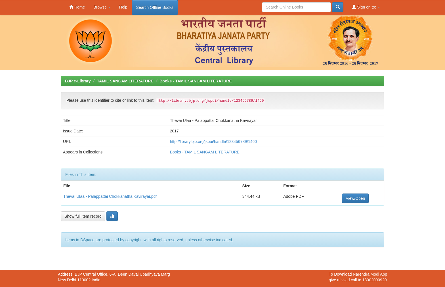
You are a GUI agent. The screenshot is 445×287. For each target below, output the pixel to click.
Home (77, 7)
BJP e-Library (78, 81)
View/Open (355, 198)
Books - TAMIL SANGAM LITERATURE (195, 81)
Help (123, 7)
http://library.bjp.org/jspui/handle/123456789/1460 (213, 141)
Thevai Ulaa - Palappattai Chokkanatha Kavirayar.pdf (110, 196)
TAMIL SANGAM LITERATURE (125, 81)
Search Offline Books (154, 7)
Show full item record (83, 216)
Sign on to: (366, 7)
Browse (102, 7)
